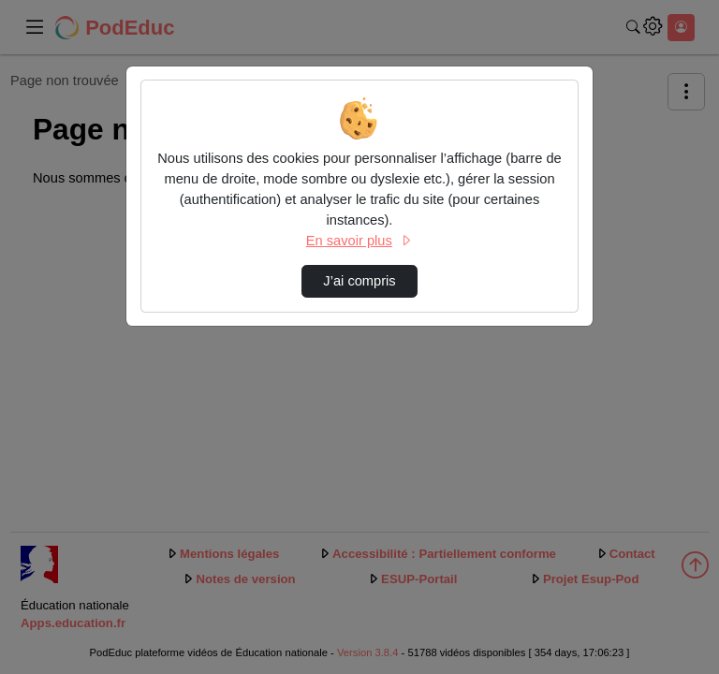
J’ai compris (359, 280)
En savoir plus (359, 240)
